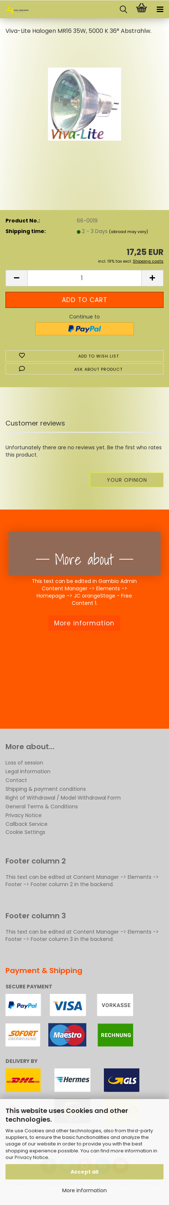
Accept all (84, 1171)
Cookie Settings (25, 832)
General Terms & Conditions (41, 806)
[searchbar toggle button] (123, 9)
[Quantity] (84, 278)
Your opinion (127, 480)
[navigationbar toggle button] (160, 9)
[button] (16, 278)
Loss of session (24, 762)
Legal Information (27, 771)
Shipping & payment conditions (45, 789)
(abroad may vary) (128, 231)
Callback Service (26, 824)
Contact (16, 780)
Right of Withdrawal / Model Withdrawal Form (63, 797)
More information (84, 1190)
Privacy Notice (31, 1157)
